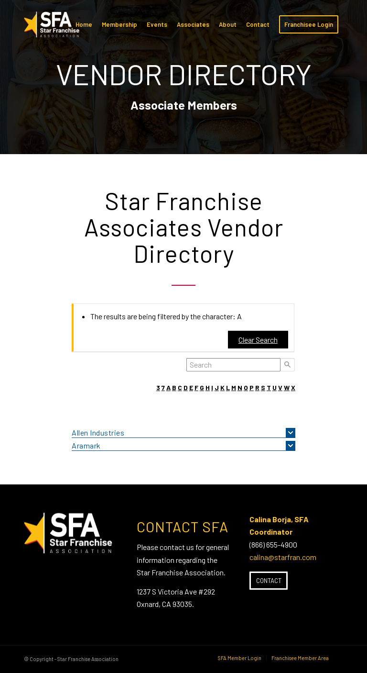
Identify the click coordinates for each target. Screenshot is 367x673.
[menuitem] (84, 24)
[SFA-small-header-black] (53, 29)
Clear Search (258, 339)
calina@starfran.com (282, 556)
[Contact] (268, 581)
